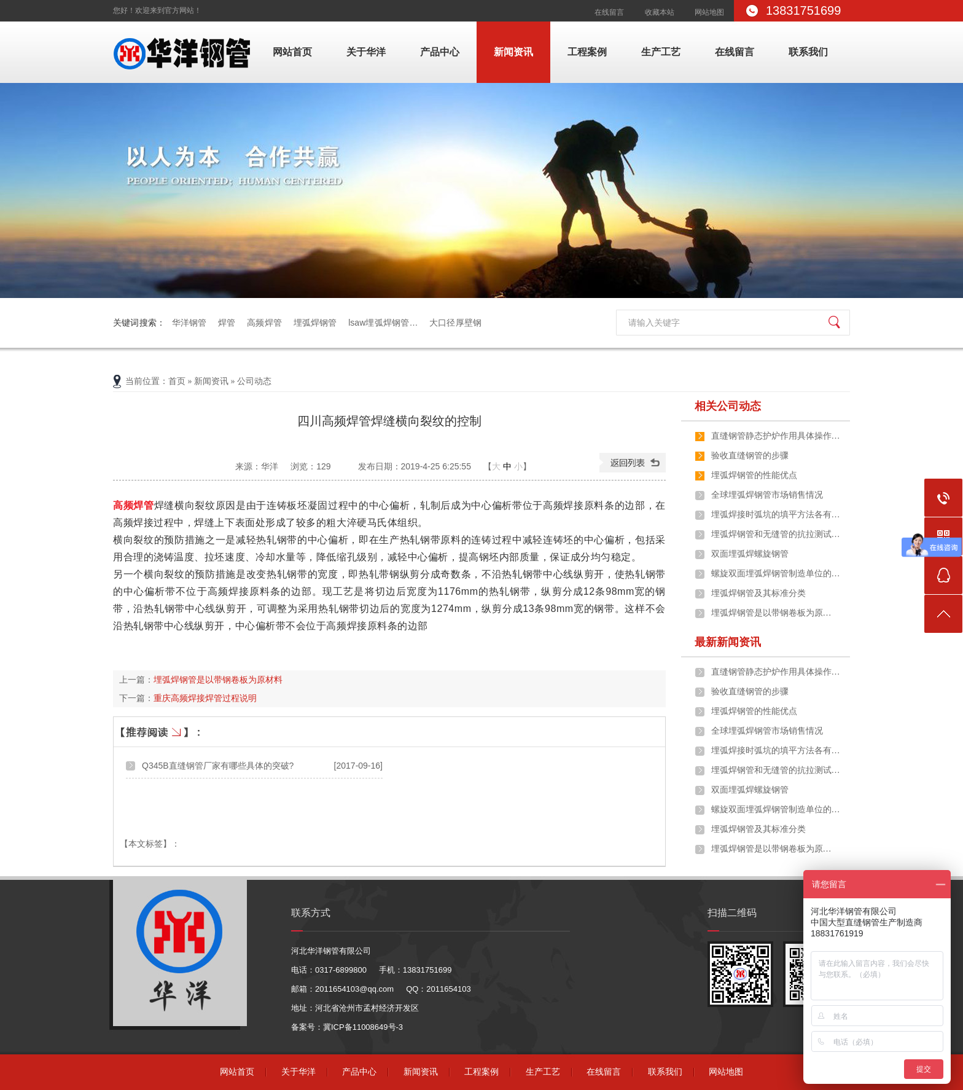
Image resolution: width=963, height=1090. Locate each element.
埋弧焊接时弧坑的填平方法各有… (775, 514)
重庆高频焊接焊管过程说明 (205, 698)
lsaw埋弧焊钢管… (383, 322)
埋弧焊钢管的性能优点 (754, 475)
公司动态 (254, 381)
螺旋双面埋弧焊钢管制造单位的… (775, 573)
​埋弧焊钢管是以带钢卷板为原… (771, 613)
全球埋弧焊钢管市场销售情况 (767, 495)
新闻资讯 (513, 52)
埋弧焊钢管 (315, 322)
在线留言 (609, 12)
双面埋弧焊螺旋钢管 (750, 554)
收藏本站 (659, 12)
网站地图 (709, 12)
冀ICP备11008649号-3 (363, 1027)
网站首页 (292, 52)
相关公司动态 (728, 406)
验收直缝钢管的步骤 (750, 455)
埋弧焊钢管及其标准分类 (758, 593)
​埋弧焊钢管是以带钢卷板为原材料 (218, 679)
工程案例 (587, 52)
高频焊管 (264, 322)
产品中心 (439, 52)
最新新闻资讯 (728, 642)
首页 (176, 381)
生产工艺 (660, 52)
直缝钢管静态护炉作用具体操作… (775, 436)
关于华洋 (366, 52)
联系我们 (808, 52)
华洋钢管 (189, 322)
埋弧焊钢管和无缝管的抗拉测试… (775, 534)
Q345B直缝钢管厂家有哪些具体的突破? (218, 765)
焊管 (226, 322)
